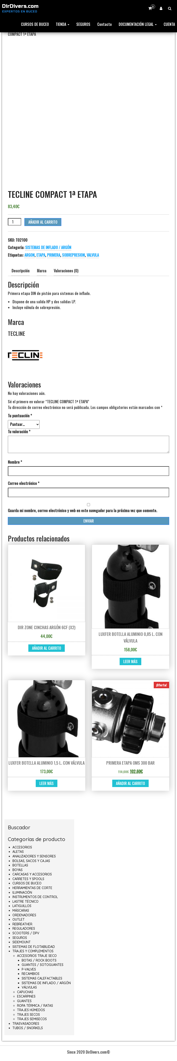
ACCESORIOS (22, 847)
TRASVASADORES (25, 1024)
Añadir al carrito (42, 222)
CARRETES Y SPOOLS (28, 879)
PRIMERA (53, 255)
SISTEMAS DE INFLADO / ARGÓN (48, 247)
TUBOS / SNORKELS (27, 1028)
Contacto (104, 24)
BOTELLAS (20, 865)
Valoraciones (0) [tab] (66, 271)
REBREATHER (22, 924)
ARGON (29, 255)
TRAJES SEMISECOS (32, 1019)
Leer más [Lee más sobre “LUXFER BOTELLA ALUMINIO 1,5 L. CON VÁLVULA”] (46, 783)
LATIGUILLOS (21, 906)
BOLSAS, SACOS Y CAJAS (31, 861)
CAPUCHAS (25, 992)
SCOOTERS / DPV (25, 933)
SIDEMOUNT (21, 942)
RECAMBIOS (30, 974)
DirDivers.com (20, 6)
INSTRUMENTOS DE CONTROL (35, 897)
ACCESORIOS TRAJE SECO (37, 956)
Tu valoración (19, 431)
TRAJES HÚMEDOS (31, 1010)
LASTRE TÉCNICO (25, 901)
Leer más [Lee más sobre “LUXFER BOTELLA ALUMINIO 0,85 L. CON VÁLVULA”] (130, 661)
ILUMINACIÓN (22, 892)
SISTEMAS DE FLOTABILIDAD (33, 947)
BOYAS (17, 870)
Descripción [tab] (21, 271)
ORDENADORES (24, 915)
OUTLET (18, 919)
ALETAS (18, 852)
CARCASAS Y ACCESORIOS (32, 874)
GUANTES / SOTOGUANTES (42, 965)
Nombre (15, 462)
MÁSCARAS (20, 910)
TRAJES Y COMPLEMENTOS (32, 951)
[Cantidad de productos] (14, 221)
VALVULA (93, 255)
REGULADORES (23, 928)
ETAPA (40, 255)
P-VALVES (29, 969)
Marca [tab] (41, 271)
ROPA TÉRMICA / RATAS (35, 1006)
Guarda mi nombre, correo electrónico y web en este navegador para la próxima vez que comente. (82, 510)
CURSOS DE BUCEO (35, 24)
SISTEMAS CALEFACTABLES (42, 978)
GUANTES (24, 1001)
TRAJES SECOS (28, 1015)
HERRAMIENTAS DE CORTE (32, 888)
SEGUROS (83, 24)
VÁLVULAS (29, 987)
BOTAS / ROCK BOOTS (39, 960)
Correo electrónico (23, 483)
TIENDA (62, 24)
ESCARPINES (26, 996)
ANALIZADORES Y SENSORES (34, 856)
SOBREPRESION (73, 255)
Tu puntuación (20, 415)
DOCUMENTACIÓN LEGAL (138, 24)
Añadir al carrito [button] (46, 648)
